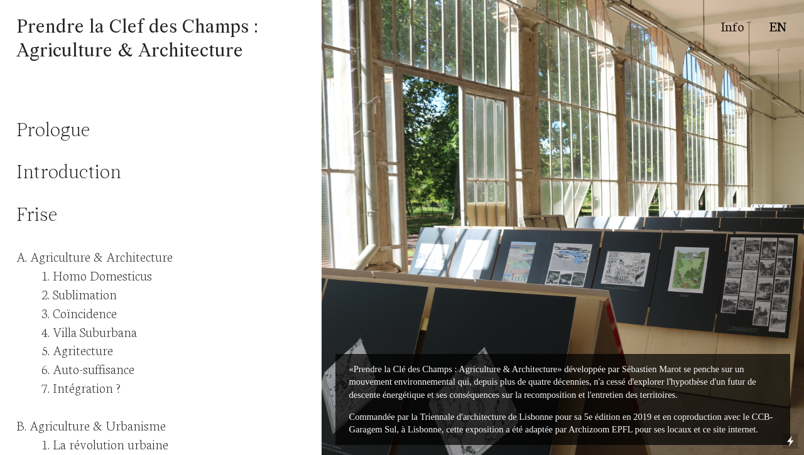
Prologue (53, 131)
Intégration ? (87, 387)
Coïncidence (85, 312)
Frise (36, 216)
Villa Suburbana (95, 331)
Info (732, 25)
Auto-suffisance (93, 368)
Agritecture (83, 349)
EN (777, 25)
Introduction (68, 173)
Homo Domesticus (102, 274)
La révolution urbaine (110, 443)
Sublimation (85, 293)
